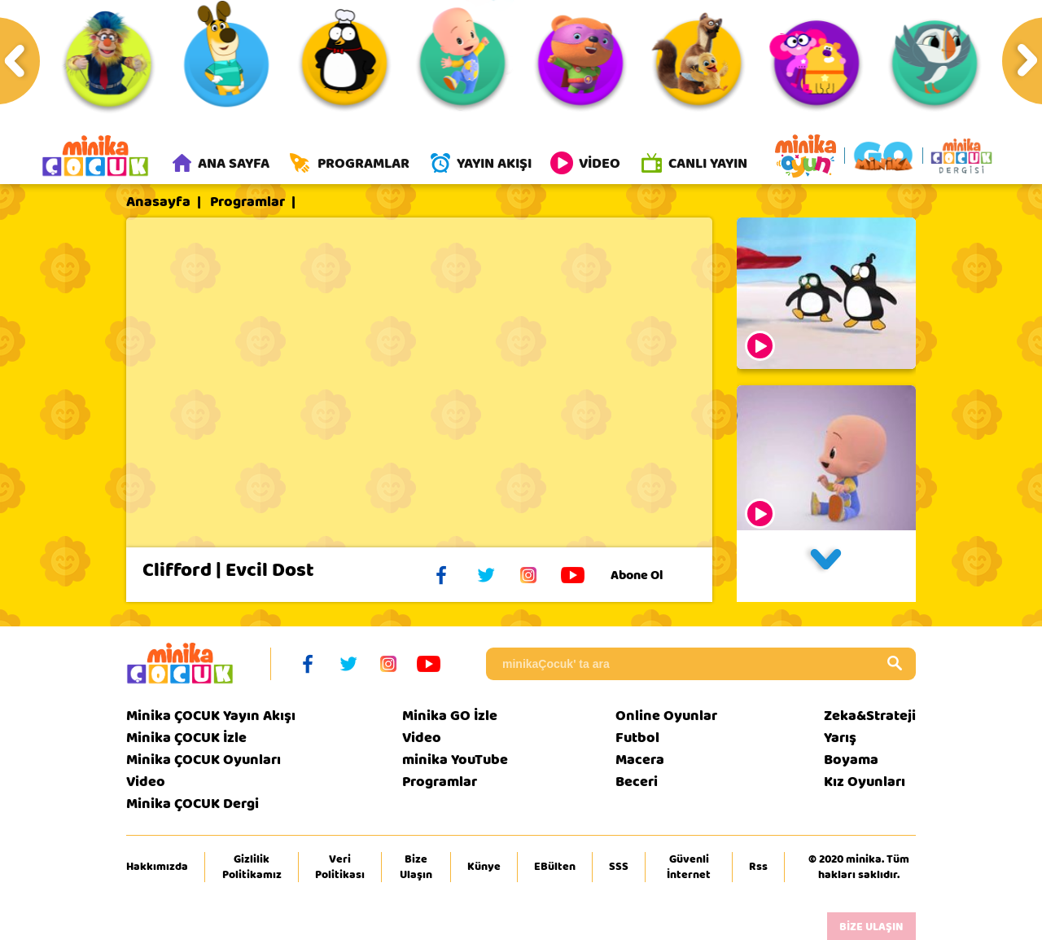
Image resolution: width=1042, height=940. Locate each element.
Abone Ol (649, 576)
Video (145, 782)
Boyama (851, 760)
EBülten (555, 867)
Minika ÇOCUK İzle (186, 738)
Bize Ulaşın (416, 867)
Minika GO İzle (449, 716)
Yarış (840, 738)
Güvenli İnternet (689, 867)
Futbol (637, 738)
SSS (618, 867)
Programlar (247, 202)
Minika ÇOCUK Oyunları (203, 760)
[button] (826, 567)
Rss (758, 867)
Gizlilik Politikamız (252, 867)
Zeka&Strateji (870, 716)
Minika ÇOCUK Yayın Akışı (211, 716)
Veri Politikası (340, 867)
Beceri (636, 782)
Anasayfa (158, 202)
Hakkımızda (157, 867)
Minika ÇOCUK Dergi (192, 804)
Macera (639, 760)
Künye (484, 867)
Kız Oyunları (864, 782)
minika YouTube (455, 760)
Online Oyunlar (666, 716)
